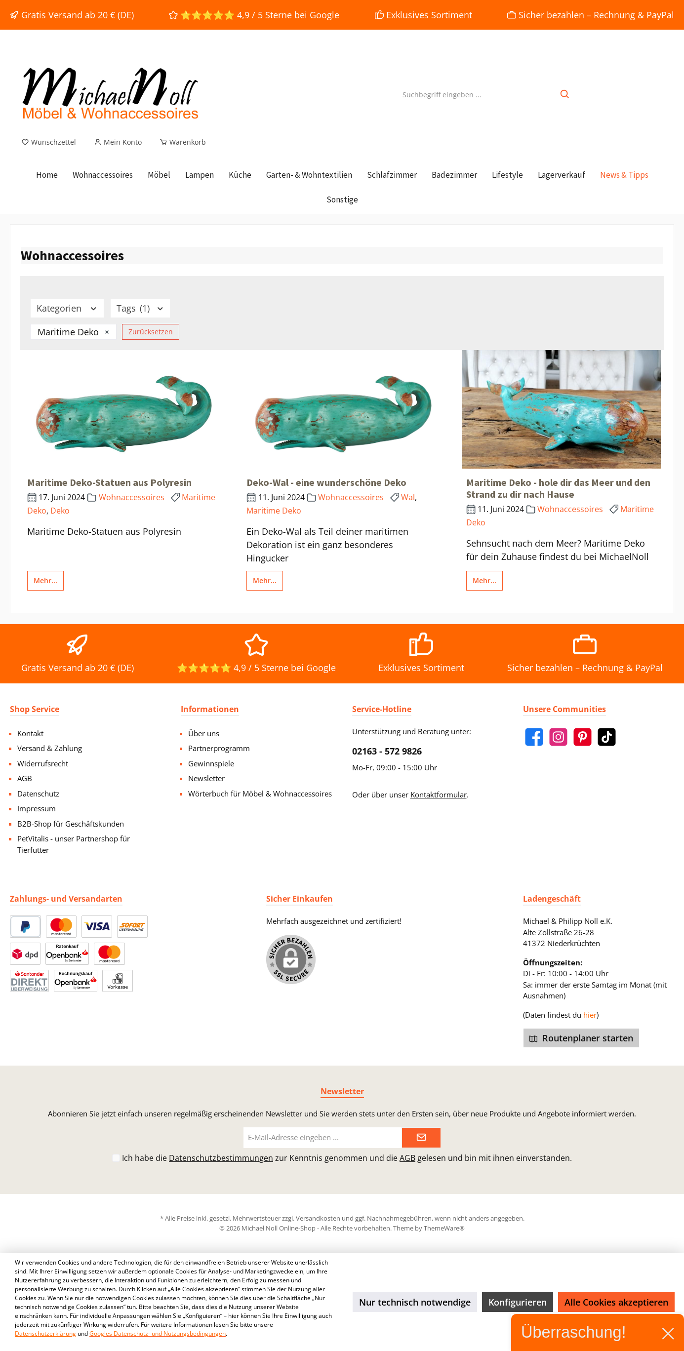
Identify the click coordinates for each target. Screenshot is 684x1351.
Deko (60, 510)
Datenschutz (38, 793)
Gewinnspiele (211, 763)
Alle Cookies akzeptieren (616, 1302)
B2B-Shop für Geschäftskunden (70, 824)
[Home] (47, 174)
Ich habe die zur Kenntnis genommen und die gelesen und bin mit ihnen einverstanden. (347, 1157)
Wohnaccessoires (131, 497)
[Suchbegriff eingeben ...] (442, 94)
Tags (140, 308)
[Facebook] (534, 737)
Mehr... (45, 580)
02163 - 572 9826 (387, 751)
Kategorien (67, 308)
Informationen (210, 709)
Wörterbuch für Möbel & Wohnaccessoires (260, 793)
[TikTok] (607, 737)
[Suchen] (565, 94)
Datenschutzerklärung (45, 1333)
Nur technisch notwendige (415, 1302)
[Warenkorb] (179, 142)
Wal (408, 497)
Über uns (203, 733)
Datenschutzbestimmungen (221, 1157)
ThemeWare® (444, 1228)
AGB (24, 778)
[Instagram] (558, 737)
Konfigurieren (517, 1302)
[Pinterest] (582, 737)
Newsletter (206, 778)
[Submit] (421, 1138)
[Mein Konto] (117, 142)
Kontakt (30, 733)
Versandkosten (318, 1218)
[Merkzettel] (48, 142)
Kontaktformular (438, 794)
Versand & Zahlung (49, 748)
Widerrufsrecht (42, 763)
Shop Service (34, 709)
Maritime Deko (273, 510)
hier (590, 1015)
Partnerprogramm (219, 748)
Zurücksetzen (150, 331)
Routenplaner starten (581, 1038)
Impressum (36, 808)
